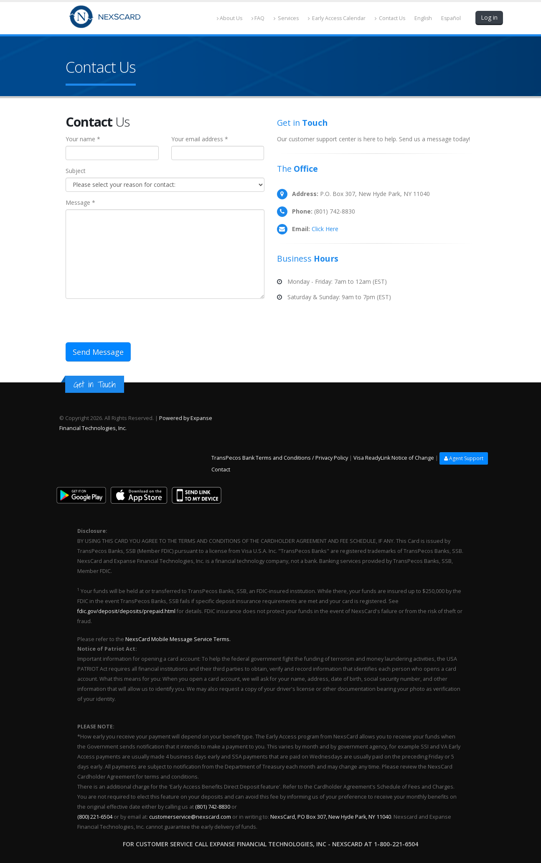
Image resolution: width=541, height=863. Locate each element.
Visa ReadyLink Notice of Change (393, 457)
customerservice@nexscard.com (190, 816)
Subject (76, 171)
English (423, 18)
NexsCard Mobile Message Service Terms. (177, 639)
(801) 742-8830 (212, 806)
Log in (489, 17)
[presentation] (129, 321)
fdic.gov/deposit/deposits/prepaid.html (126, 611)
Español (451, 18)
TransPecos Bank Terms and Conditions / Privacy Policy (279, 457)
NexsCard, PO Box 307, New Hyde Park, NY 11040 (330, 816)
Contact (220, 469)
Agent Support (463, 458)
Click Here (325, 229)
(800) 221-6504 (94, 816)
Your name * (83, 139)
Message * (80, 202)
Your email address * (199, 139)
